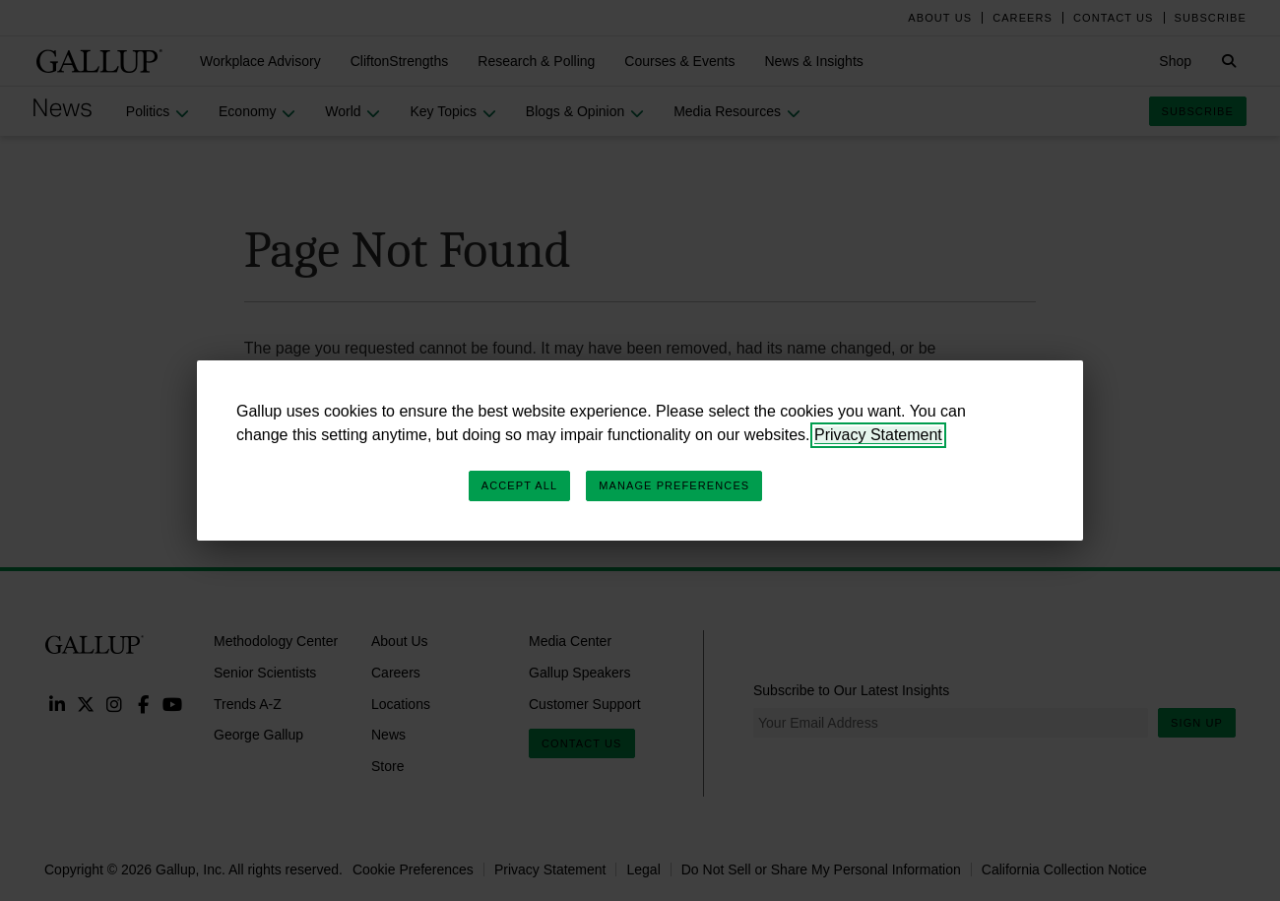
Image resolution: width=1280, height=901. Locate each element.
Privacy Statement (878, 434)
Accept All (519, 485)
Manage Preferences (674, 485)
